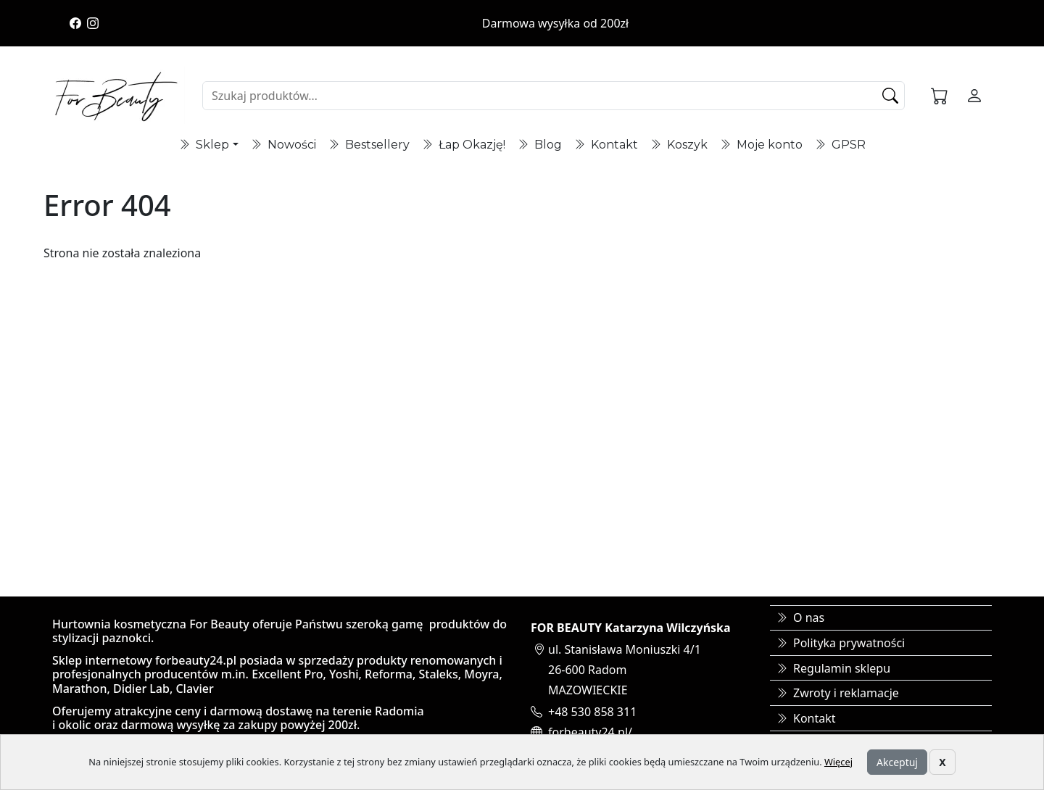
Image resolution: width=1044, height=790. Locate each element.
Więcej (838, 761)
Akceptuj (897, 762)
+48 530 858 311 (592, 712)
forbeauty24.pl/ (590, 732)
